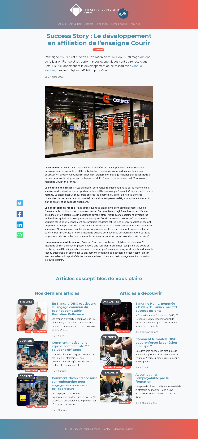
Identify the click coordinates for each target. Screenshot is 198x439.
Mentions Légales (123, 428)
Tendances (101, 23)
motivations (31, 371)
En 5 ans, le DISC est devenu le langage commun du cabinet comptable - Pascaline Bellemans (74, 309)
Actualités (75, 23)
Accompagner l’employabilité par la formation (152, 378)
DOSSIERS (26, 340)
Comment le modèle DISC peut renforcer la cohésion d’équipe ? (156, 342)
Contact (107, 428)
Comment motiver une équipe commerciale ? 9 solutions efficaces (71, 346)
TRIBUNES (26, 301)
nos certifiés (123, 331)
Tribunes (134, 23)
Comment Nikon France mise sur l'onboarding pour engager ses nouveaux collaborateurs (75, 383)
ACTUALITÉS (111, 301)
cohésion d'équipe (113, 367)
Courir (64, 57)
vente (43, 371)
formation (125, 402)
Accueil (62, 23)
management (40, 331)
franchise (98, 50)
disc (28, 331)
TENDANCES (111, 372)
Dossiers (88, 23)
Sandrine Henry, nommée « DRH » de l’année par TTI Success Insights (156, 307)
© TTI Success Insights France (82, 428)
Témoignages (119, 23)
